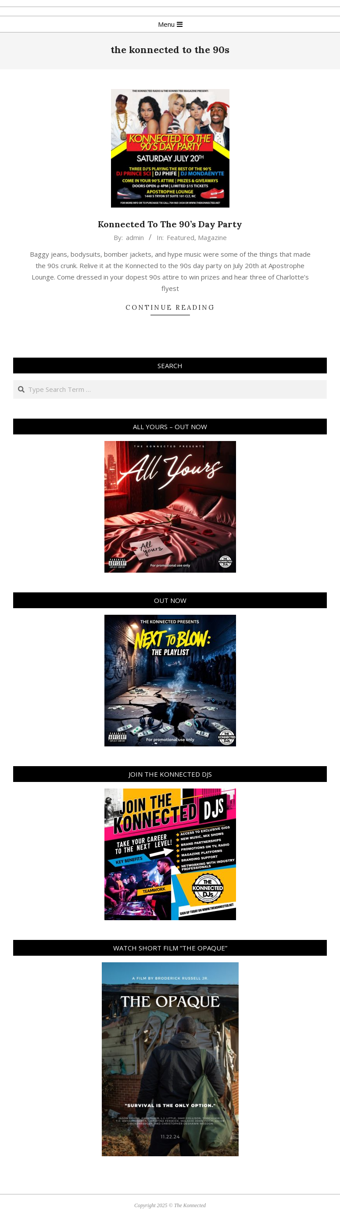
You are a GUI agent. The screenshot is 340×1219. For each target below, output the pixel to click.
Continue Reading (170, 307)
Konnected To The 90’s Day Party (170, 224)
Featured (180, 237)
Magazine (212, 237)
